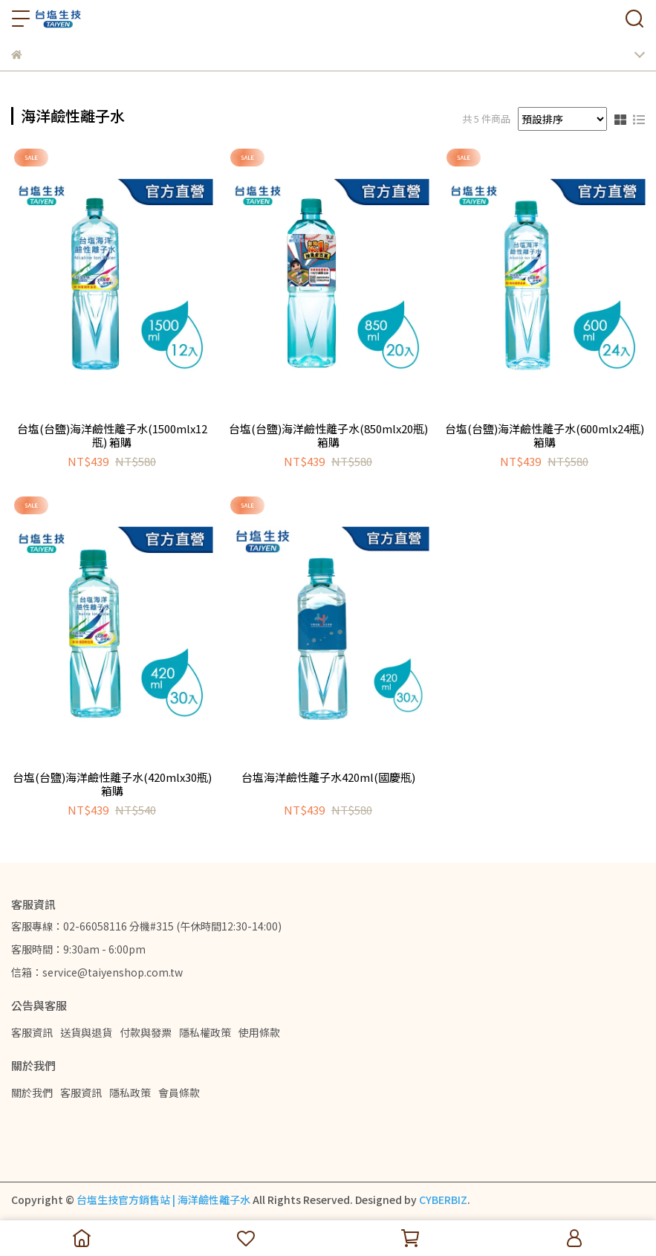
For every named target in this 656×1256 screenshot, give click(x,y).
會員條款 (179, 1092)
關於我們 (32, 1092)
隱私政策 (130, 1092)
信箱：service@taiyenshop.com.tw (97, 972)
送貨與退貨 (86, 1032)
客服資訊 (32, 1032)
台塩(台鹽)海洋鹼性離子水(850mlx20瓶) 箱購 (328, 435)
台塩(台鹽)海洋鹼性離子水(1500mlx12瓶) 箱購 (112, 435)
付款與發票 (146, 1032)
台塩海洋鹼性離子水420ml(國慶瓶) (328, 778)
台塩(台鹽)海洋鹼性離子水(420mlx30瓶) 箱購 (112, 784)
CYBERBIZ (443, 1199)
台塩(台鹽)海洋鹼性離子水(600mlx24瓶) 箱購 (544, 435)
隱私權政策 (205, 1032)
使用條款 (259, 1032)
